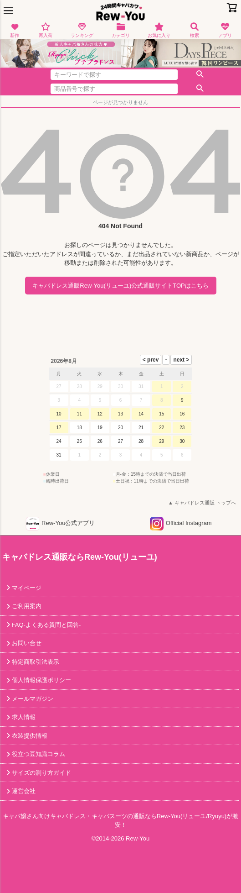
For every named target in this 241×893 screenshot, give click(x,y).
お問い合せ (25, 643)
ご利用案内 (25, 606)
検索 (194, 30)
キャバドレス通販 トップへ (205, 502)
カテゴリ (121, 30)
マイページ (25, 587)
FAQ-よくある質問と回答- (45, 624)
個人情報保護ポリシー (40, 680)
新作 (14, 30)
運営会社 (23, 791)
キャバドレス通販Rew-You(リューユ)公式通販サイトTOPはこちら (120, 285)
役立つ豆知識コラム (37, 754)
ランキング (82, 30)
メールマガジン (31, 698)
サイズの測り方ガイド (40, 772)
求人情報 (23, 717)
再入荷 (45, 30)
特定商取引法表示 (34, 661)
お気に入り (159, 30)
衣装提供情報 (28, 735)
